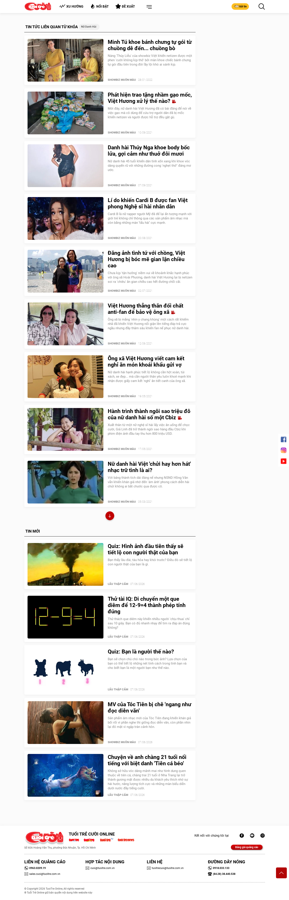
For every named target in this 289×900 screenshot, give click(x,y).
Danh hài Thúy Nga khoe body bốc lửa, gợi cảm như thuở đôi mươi (149, 150)
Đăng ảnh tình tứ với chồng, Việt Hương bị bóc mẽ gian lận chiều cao (146, 259)
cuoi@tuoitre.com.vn (100, 868)
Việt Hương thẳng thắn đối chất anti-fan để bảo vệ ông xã (145, 309)
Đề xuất (125, 6)
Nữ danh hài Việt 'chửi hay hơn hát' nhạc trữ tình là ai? (149, 467)
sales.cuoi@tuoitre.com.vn (42, 873)
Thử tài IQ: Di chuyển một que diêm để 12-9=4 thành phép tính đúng (147, 605)
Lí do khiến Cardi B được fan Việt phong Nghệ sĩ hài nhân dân (148, 203)
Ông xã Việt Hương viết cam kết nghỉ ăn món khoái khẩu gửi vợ (146, 361)
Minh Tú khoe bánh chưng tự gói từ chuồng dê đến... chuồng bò (150, 45)
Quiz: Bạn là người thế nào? (141, 651)
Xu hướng (71, 6)
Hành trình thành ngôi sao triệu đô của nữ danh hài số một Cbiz (149, 414)
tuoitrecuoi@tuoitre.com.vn (165, 868)
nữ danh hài (88, 26)
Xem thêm (110, 516)
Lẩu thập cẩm (118, 584)
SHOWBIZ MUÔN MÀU (122, 79)
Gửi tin (240, 6)
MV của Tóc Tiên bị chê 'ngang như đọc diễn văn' (149, 707)
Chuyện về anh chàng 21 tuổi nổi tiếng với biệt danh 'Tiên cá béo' (147, 760)
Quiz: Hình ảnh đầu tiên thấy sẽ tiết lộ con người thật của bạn (145, 549)
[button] (148, 7)
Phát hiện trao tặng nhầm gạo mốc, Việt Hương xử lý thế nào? (150, 98)
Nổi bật (99, 6)
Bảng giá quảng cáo (246, 847)
